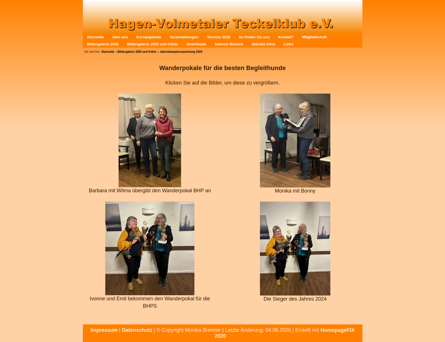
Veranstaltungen (184, 37)
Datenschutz (137, 330)
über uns (120, 37)
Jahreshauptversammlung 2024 (181, 51)
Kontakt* (285, 37)
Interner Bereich (229, 44)
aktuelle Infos (263, 44)
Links (288, 44)
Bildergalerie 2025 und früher (152, 44)
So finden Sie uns (254, 37)
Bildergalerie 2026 (103, 44)
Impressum (104, 330)
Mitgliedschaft (314, 37)
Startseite (95, 37)
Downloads (196, 44)
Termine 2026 (218, 37)
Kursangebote (149, 37)
